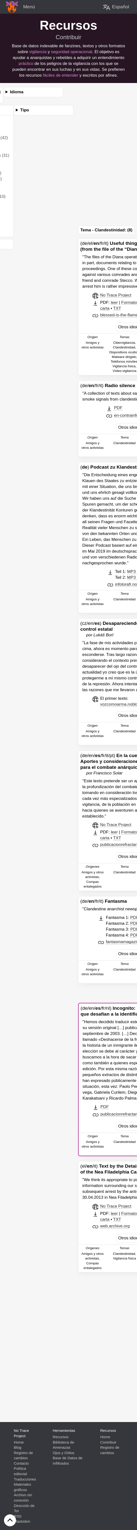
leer (114, 302)
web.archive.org (115, 1226)
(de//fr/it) (107, 385)
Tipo (24, 110)
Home (19, 1442)
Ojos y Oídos (63, 1453)
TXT (117, 308)
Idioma (16, 92)
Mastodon (22, 1521)
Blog (17, 1447)
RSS (17, 1516)
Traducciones (25, 1479)
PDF (118, 407)
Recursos (60, 1437)
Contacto (21, 1463)
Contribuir (68, 37)
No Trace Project (115, 295)
